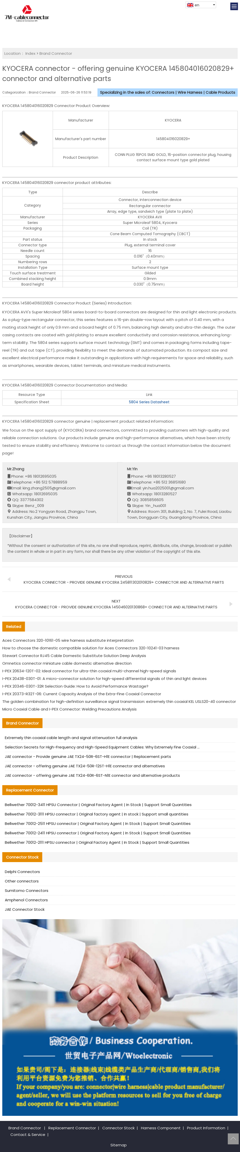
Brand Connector (55, 53)
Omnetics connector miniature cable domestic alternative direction (67, 663)
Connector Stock (118, 1128)
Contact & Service (27, 1134)
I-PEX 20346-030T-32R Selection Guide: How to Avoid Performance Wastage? (75, 686)
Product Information (206, 1128)
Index (30, 53)
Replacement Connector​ (72, 1128)
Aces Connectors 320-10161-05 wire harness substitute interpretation (68, 640)
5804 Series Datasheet (149, 402)
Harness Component (161, 1128)
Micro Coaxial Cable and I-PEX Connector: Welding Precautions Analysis (69, 709)
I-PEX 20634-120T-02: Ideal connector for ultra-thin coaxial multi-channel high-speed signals (89, 671)
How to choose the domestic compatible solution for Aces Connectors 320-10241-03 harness (90, 648)
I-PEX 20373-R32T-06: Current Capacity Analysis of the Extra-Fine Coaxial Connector (81, 693)
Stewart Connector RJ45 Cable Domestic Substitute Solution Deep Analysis (74, 655)
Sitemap (118, 1145)
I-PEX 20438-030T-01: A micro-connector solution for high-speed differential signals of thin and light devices (104, 678)
